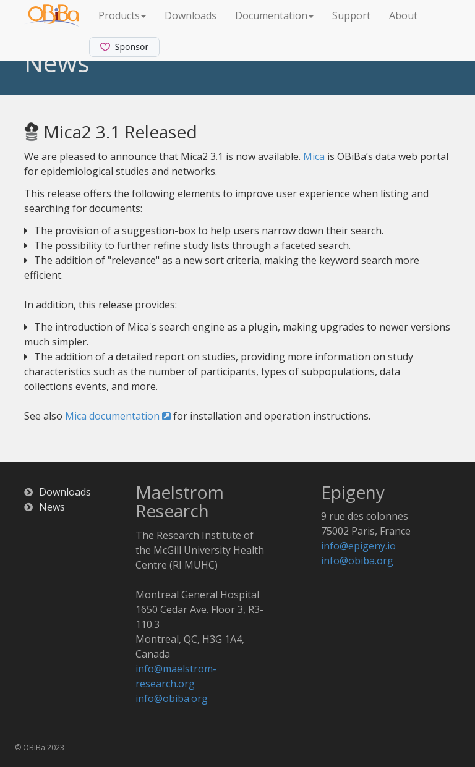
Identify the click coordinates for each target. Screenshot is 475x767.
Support (351, 15)
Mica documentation (118, 416)
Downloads (190, 15)
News (52, 507)
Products (122, 15)
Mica (314, 156)
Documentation (274, 15)
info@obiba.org (171, 698)
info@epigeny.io (358, 546)
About (403, 15)
